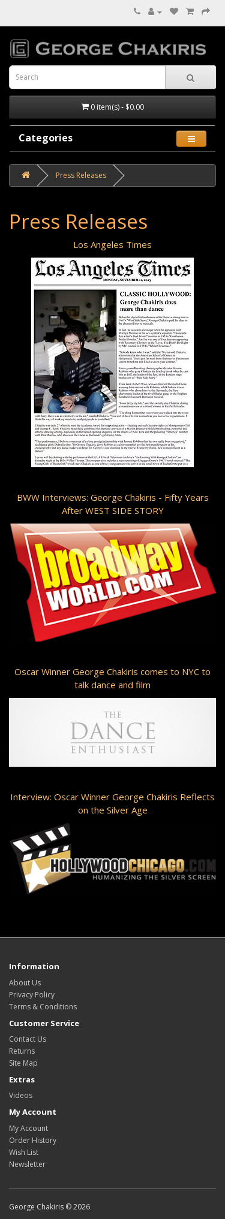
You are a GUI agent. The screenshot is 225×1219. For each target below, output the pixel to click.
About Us (25, 983)
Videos (20, 1095)
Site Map (23, 1063)
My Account (28, 1128)
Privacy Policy (32, 995)
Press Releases (81, 175)
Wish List (23, 1152)
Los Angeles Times (112, 244)
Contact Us (27, 1039)
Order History (32, 1140)
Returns (22, 1051)
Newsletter (27, 1164)
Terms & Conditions (43, 1007)
